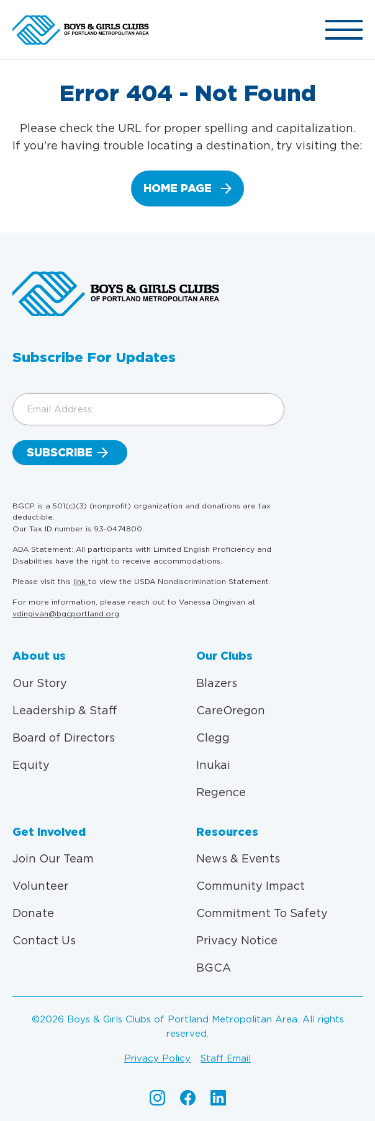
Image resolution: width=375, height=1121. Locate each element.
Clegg (213, 737)
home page (177, 188)
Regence (221, 792)
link (80, 581)
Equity (31, 764)
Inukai (213, 764)
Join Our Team (53, 858)
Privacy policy (157, 1058)
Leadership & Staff (64, 710)
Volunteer (40, 885)
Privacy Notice (237, 940)
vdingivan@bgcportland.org (65, 613)
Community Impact (250, 885)
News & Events (238, 858)
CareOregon (230, 710)
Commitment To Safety (262, 912)
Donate (33, 912)
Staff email (226, 1058)
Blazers (216, 682)
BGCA (213, 967)
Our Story (39, 682)
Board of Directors (63, 737)
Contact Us (44, 940)
